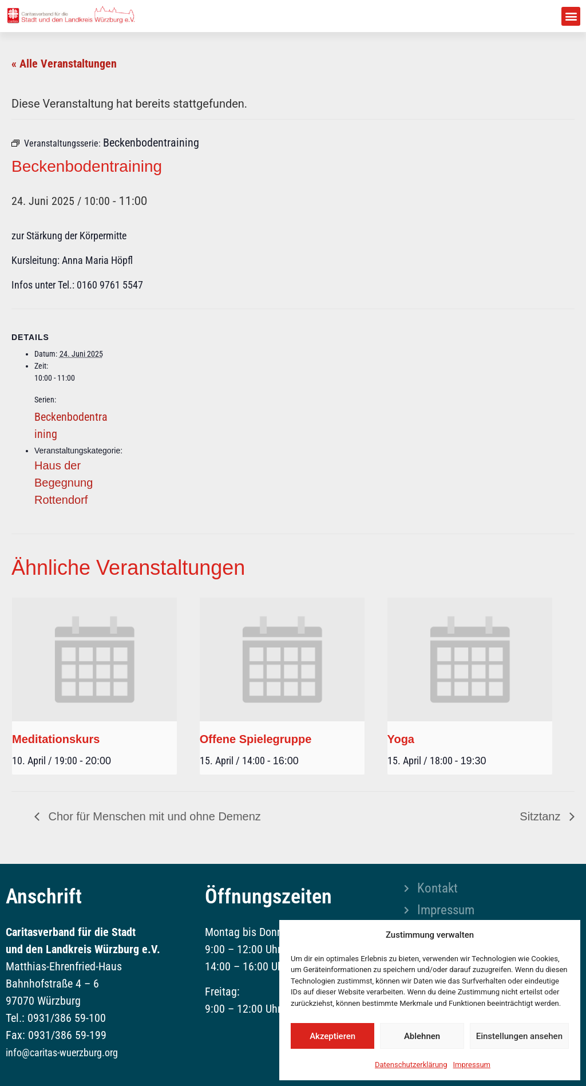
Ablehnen (422, 1036)
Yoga (400, 739)
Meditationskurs (56, 739)
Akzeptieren (332, 1036)
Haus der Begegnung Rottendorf (63, 482)
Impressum (471, 1064)
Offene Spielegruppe (256, 739)
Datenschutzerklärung (411, 1064)
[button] (570, 16)
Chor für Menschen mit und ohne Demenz (153, 816)
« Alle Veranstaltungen (64, 63)
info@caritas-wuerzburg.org (62, 1052)
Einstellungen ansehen (519, 1036)
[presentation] (94, 659)
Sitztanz (542, 816)
